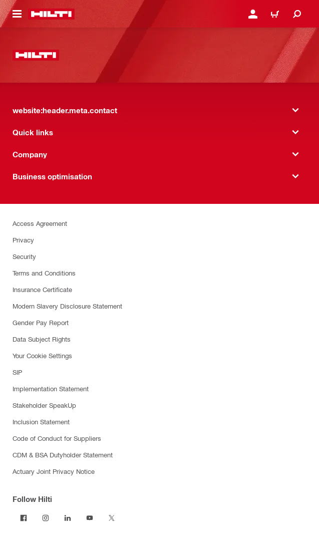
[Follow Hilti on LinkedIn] (68, 518)
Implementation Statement (51, 388)
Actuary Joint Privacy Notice (54, 471)
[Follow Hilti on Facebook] (24, 518)
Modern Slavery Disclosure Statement (67, 306)
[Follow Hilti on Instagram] (46, 518)
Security (24, 256)
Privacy (23, 239)
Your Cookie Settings (42, 355)
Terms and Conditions (44, 273)
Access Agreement (40, 223)
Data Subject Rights (42, 339)
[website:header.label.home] (51, 14)
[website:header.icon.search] (297, 14)
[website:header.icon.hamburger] (17, 14)
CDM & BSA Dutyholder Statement (63, 454)
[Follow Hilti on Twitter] (112, 518)
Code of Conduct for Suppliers (57, 438)
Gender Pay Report (41, 322)
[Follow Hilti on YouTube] (90, 518)
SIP (17, 372)
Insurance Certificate (42, 289)
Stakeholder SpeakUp (44, 405)
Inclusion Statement (41, 421)
